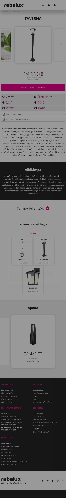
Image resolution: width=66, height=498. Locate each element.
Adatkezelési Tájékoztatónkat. (20, 256)
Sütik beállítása (20, 262)
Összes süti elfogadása (23, 267)
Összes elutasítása (41, 262)
